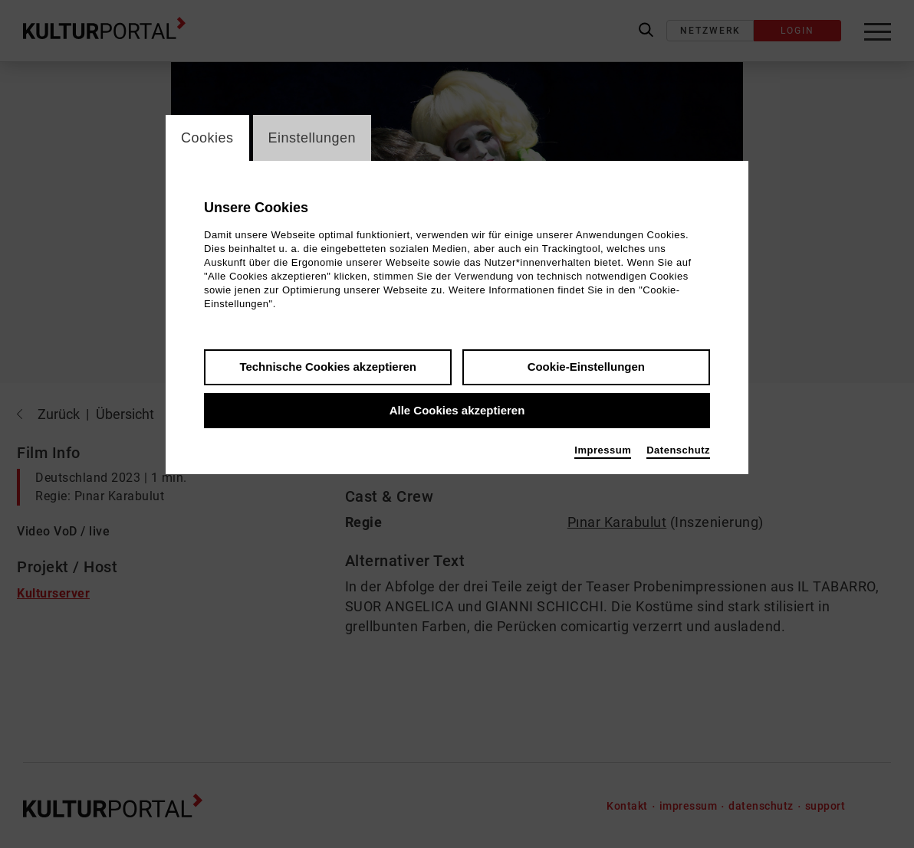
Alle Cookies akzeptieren (457, 410)
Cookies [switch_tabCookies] (207, 138)
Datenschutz (678, 450)
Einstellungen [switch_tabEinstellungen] (312, 138)
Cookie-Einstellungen (586, 366)
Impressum (602, 450)
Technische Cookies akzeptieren (327, 366)
